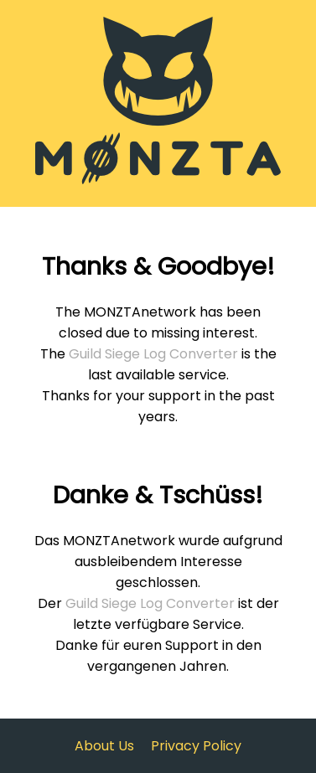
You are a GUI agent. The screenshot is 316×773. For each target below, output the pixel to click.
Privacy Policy (196, 745)
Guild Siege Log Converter (153, 353)
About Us (104, 745)
